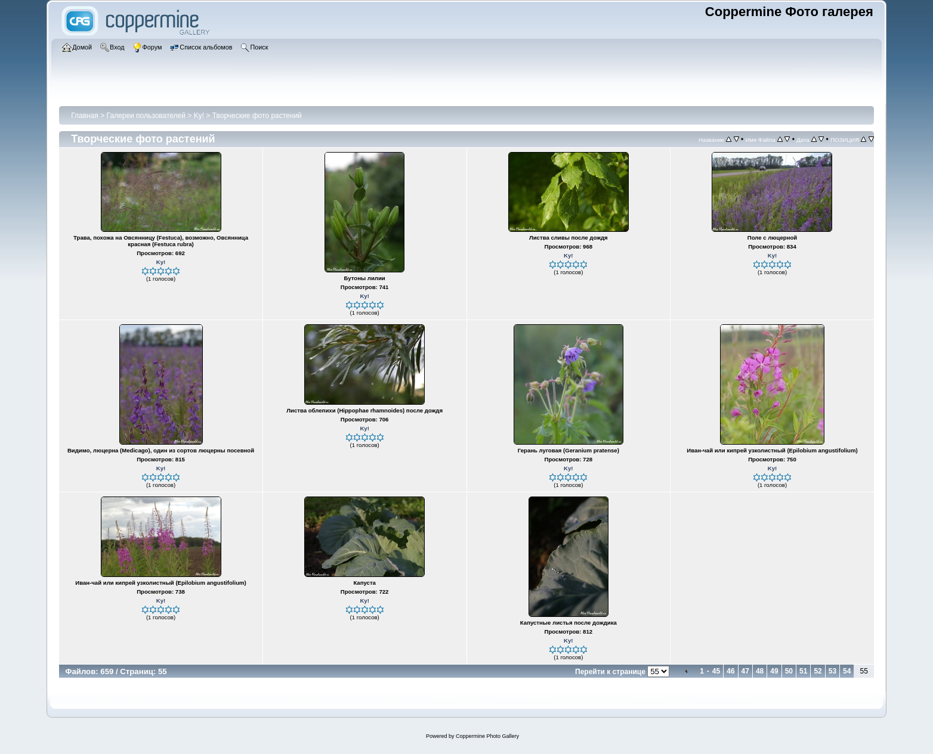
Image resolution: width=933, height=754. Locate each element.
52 (817, 671)
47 (745, 671)
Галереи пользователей (146, 115)
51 (803, 671)
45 (716, 671)
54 (847, 671)
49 (774, 671)
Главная (84, 115)
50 (789, 671)
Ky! (199, 115)
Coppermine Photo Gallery (487, 736)
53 (832, 671)
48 (760, 671)
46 (730, 671)
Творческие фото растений (257, 115)
